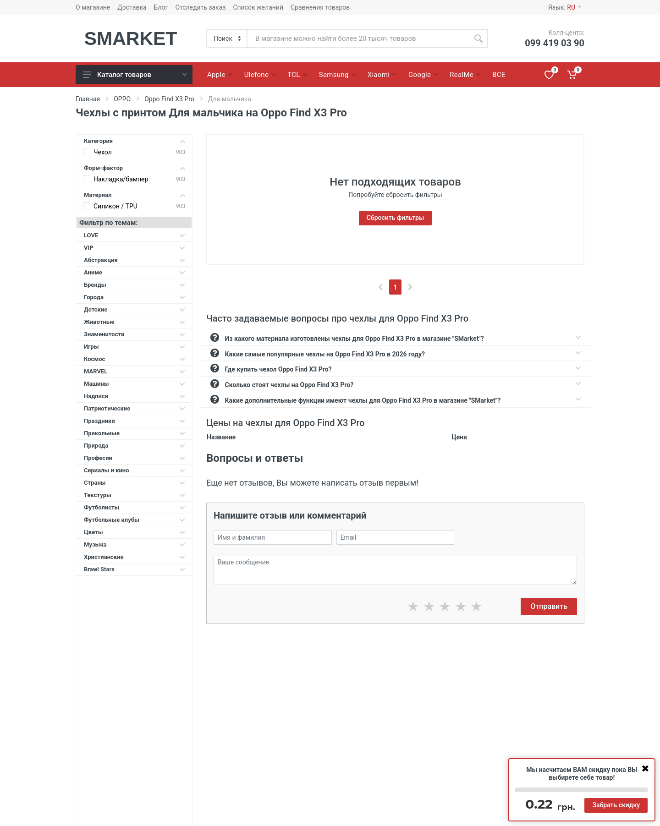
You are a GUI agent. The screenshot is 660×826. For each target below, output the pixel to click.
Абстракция (134, 260)
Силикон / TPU (116, 206)
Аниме (134, 272)
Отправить (548, 606)
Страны (134, 482)
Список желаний (258, 7)
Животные (134, 321)
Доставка (131, 7)
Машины (134, 383)
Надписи (134, 396)
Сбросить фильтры (395, 217)
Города (134, 297)
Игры (134, 346)
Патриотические (134, 408)
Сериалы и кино (134, 470)
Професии (134, 457)
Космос (134, 359)
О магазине (93, 7)
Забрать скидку (616, 805)
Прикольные (134, 433)
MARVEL (134, 371)
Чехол (103, 152)
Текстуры (134, 495)
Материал (134, 194)
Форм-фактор (134, 167)
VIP (134, 247)
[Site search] (358, 38)
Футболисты (134, 507)
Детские (134, 309)
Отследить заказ (200, 7)
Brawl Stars (134, 569)
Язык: (564, 7)
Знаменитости (134, 334)
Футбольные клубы (134, 519)
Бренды (134, 284)
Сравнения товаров (320, 7)
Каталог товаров (135, 75)
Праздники (134, 420)
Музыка (134, 544)
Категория (134, 140)
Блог (161, 7)
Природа (134, 445)
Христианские (134, 556)
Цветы (134, 532)
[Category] (227, 38)
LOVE (134, 235)
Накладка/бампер (121, 179)
